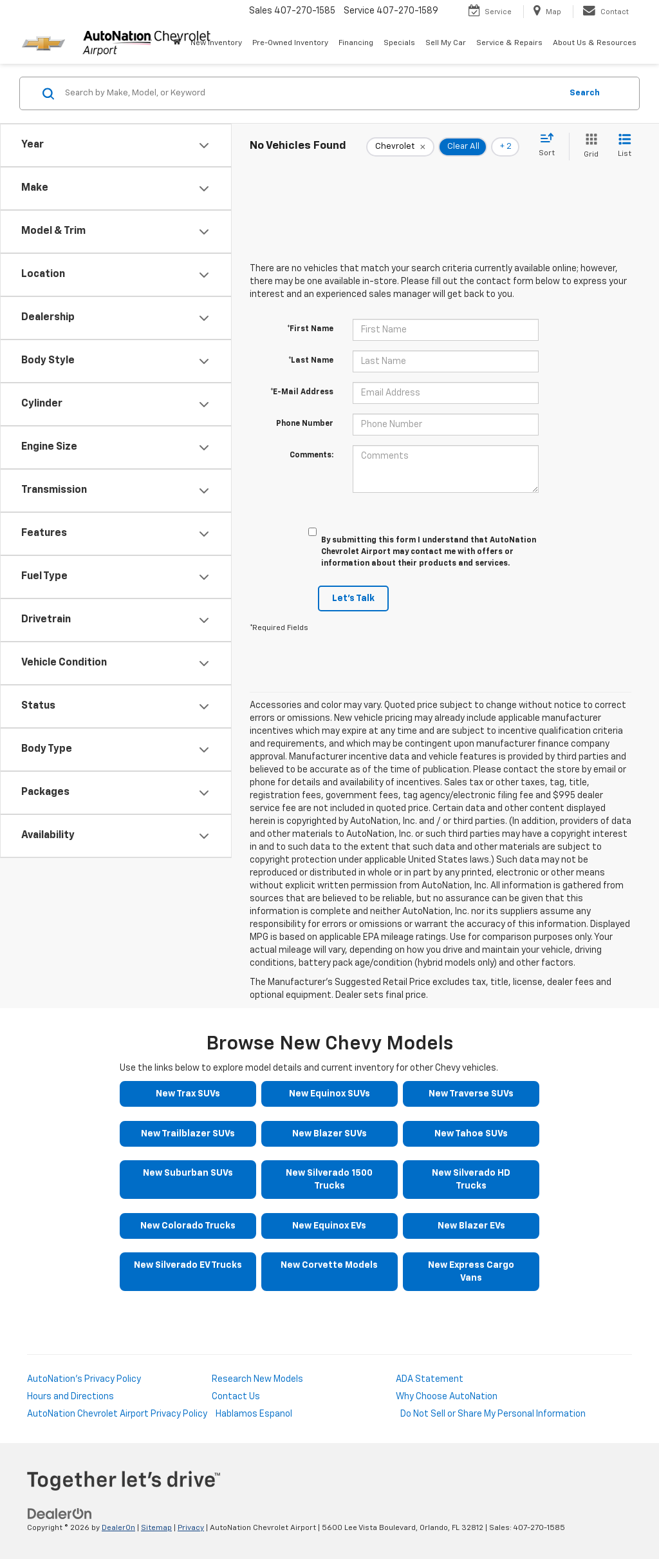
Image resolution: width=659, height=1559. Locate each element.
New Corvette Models (329, 1265)
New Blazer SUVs (329, 1133)
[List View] (624, 146)
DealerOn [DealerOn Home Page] (118, 1528)
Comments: (311, 455)
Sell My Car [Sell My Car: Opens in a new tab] (445, 43)
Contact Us (236, 1396)
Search (585, 93)
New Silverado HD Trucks (471, 1180)
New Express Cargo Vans (471, 1272)
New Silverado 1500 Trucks (329, 1180)
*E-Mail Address (301, 392)
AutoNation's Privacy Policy (84, 1379)
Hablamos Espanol (254, 1414)
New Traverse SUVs (471, 1093)
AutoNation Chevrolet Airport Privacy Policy (117, 1414)
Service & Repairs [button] (509, 43)
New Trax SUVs (188, 1093)
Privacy (191, 1528)
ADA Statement (429, 1379)
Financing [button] (356, 43)
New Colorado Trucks (188, 1225)
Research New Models (257, 1379)
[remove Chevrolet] (400, 147)
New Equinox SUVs (329, 1093)
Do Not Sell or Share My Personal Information (493, 1414)
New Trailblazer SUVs (188, 1133)
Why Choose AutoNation (446, 1396)
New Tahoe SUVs (471, 1133)
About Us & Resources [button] (594, 43)
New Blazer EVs (471, 1225)
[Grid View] (588, 146)
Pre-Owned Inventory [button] (290, 43)
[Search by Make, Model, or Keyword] (311, 93)
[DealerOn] (60, 1513)
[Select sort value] (550, 145)
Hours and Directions (70, 1396)
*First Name (310, 329)
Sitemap (156, 1528)
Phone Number (304, 424)
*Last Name (310, 361)
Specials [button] (399, 43)
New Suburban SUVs (188, 1173)
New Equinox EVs (329, 1225)
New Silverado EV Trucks (188, 1265)
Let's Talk (353, 598)
